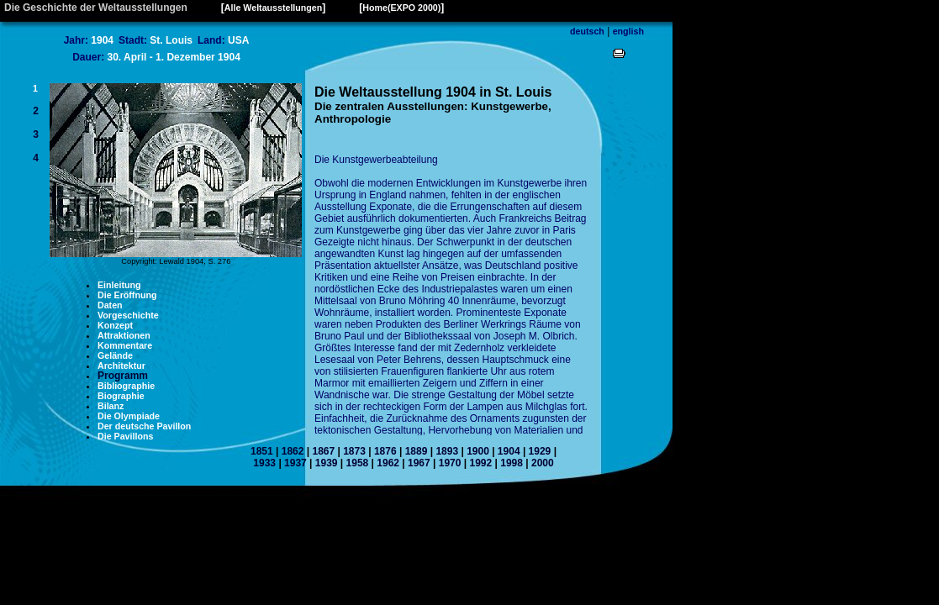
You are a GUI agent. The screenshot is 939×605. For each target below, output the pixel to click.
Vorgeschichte (128, 315)
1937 (295, 463)
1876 (385, 451)
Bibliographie (126, 386)
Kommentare (125, 345)
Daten (110, 305)
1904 (509, 451)
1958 (357, 463)
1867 (323, 451)
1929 (540, 451)
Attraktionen (124, 335)
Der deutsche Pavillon (144, 426)
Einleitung (119, 285)
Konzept (115, 325)
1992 (480, 463)
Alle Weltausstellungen (273, 8)
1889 (416, 451)
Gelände (115, 355)
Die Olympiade (129, 416)
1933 (264, 463)
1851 (262, 451)
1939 (326, 463)
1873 (354, 451)
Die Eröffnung (127, 295)
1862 (293, 451)
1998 (511, 463)
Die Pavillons (125, 436)
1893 (446, 451)
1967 (419, 463)
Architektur (121, 365)
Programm (123, 375)
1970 (450, 463)
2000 (542, 463)
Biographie (121, 396)
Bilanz (111, 406)
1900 (478, 451)
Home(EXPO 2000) (401, 8)
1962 (388, 463)
